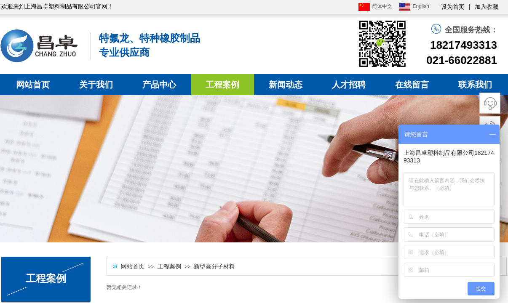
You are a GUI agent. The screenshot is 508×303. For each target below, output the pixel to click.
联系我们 (475, 84)
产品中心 (159, 84)
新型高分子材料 (214, 266)
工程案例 (222, 84)
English (414, 7)
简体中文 (375, 7)
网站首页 (33, 84)
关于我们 (96, 84)
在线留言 (412, 84)
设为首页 (453, 7)
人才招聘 (349, 84)
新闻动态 (285, 84)
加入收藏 (486, 7)
